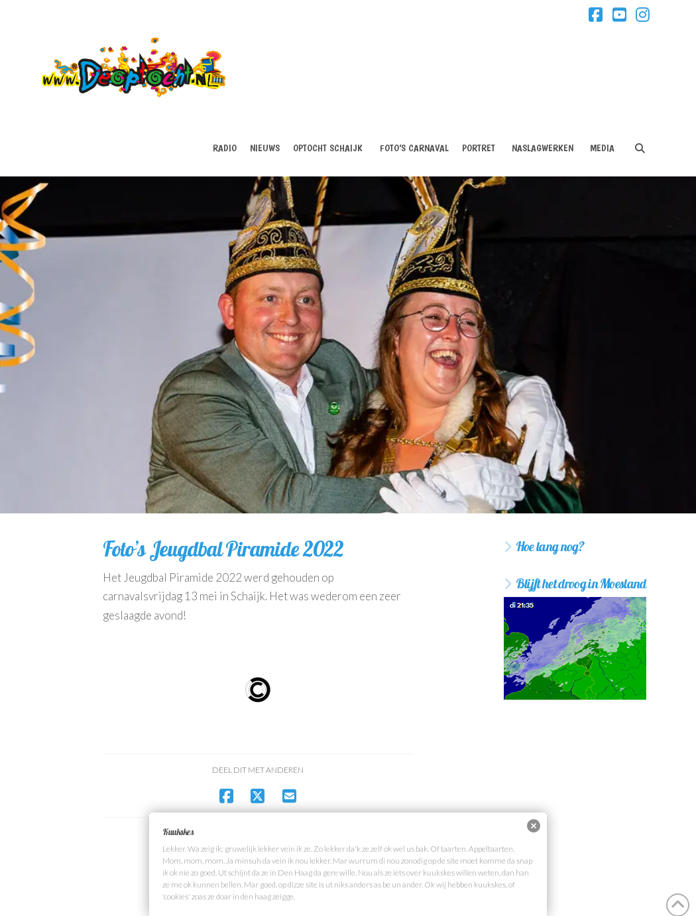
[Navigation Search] (639, 136)
